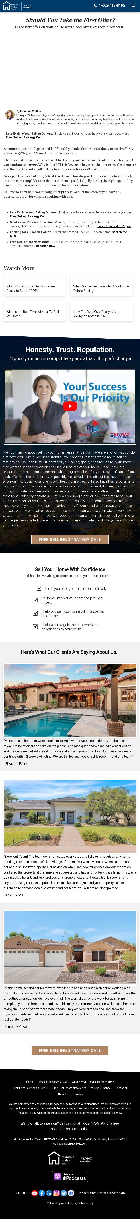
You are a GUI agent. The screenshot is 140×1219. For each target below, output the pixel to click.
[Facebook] (121, 1088)
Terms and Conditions (112, 1192)
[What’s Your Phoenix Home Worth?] (93, 1082)
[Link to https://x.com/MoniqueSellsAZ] (64, 1193)
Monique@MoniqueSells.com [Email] (70, 1143)
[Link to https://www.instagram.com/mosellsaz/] (56, 1193)
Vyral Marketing (84, 1203)
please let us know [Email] (111, 1112)
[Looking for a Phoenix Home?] (30, 1088)
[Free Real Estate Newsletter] (69, 1088)
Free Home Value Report (114, 226)
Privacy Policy (87, 1192)
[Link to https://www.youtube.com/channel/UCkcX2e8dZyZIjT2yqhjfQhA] (34, 1193)
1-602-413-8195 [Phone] (109, 5)
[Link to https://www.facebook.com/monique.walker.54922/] (42, 1193)
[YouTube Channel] (100, 1088)
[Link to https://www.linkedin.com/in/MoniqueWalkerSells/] (49, 1193)
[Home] (15, 5)
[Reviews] (78, 1094)
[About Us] (63, 1094)
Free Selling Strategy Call (23, 137)
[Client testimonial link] (70, 700)
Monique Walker (30, 111)
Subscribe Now (44, 246)
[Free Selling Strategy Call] (52, 1082)
